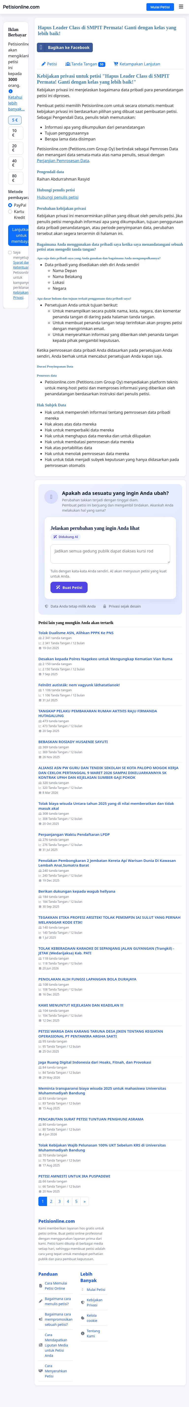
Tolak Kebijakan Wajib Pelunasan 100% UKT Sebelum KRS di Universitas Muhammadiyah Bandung (102, 1147)
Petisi (49, 64)
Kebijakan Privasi (20, 295)
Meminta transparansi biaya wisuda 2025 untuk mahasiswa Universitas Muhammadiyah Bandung (102, 1091)
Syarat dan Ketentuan (21, 265)
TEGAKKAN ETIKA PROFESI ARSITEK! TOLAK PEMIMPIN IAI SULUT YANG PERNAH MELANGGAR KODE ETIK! (109, 920)
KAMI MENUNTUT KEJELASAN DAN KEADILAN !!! (80, 1005)
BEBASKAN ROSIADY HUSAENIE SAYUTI (73, 741)
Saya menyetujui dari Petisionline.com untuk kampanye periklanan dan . (26, 275)
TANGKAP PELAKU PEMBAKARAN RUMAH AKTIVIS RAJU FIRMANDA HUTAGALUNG (97, 713)
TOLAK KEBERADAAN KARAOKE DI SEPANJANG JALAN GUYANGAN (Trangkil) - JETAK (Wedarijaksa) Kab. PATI (106, 951)
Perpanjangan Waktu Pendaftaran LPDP (74, 834)
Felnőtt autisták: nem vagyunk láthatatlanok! (79, 685)
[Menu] (181, 7)
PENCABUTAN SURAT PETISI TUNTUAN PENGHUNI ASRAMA (90, 1119)
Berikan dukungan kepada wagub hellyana (76, 891)
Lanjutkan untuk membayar (21, 235)
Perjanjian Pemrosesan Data (63, 160)
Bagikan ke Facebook (63, 47)
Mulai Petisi (160, 7)
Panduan (48, 1274)
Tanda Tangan (85, 64)
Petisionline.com (21, 7)
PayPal (20, 205)
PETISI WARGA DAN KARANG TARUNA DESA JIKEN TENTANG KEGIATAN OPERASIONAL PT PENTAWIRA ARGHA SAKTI (100, 1034)
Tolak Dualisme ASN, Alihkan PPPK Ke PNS (75, 632)
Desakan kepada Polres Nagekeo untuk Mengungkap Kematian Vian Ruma (105, 659)
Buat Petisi (69, 587)
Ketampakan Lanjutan (137, 64)
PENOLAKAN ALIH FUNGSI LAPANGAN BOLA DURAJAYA (87, 979)
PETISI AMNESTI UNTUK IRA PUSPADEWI (74, 1176)
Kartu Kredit (19, 214)
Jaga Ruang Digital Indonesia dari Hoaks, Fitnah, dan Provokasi (94, 1062)
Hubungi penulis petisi (58, 197)
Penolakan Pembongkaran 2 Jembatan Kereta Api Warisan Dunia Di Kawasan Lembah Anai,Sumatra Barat (107, 863)
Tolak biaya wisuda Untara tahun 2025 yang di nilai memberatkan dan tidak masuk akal (106, 806)
